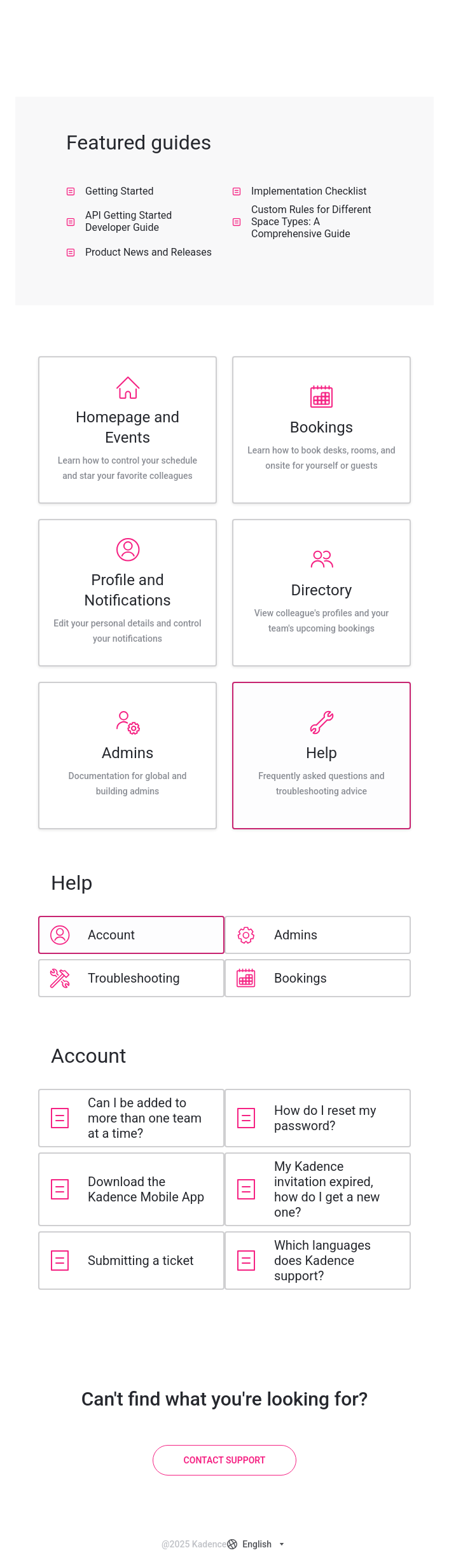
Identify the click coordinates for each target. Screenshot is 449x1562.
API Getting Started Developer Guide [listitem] (119, 221)
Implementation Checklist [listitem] (299, 191)
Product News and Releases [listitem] (139, 252)
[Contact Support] (225, 1460)
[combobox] (256, 1544)
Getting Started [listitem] (110, 191)
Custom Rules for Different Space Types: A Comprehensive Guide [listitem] (301, 221)
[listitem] (127, 430)
